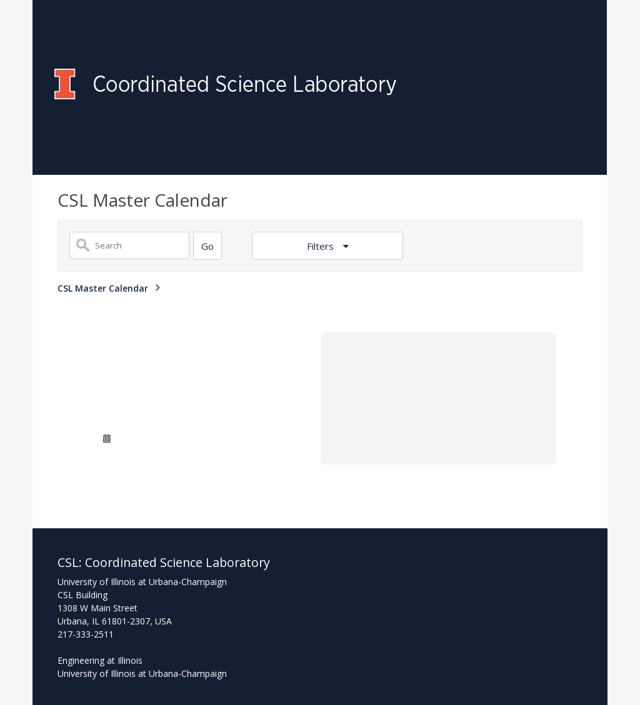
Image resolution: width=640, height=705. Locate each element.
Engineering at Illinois (100, 660)
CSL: (71, 562)
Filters (321, 246)
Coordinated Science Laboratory (177, 562)
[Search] (207, 246)
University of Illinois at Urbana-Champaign (142, 673)
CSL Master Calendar (103, 288)
